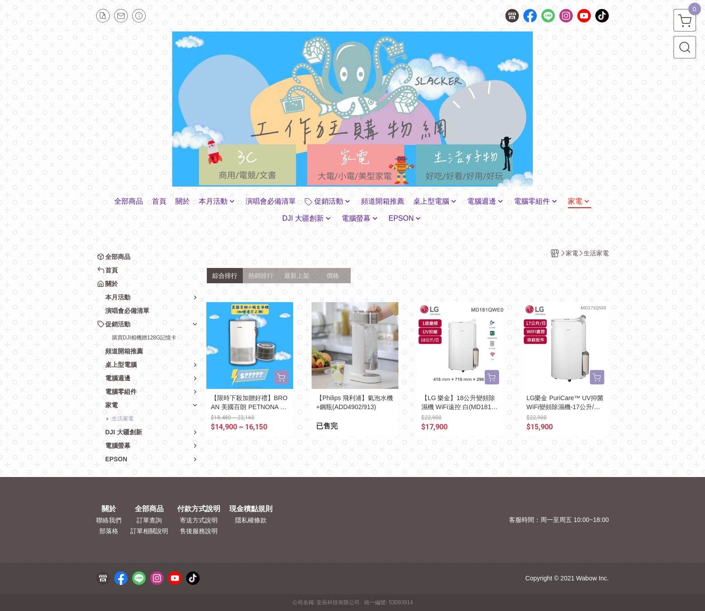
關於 (109, 509)
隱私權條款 (251, 520)
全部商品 (149, 509)
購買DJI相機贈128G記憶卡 (144, 337)
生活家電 (123, 418)
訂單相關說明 (149, 531)
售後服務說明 (199, 531)
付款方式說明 (198, 509)
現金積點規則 (250, 509)
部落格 (108, 531)
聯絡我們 (108, 520)
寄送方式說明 (199, 520)
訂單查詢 (149, 520)
